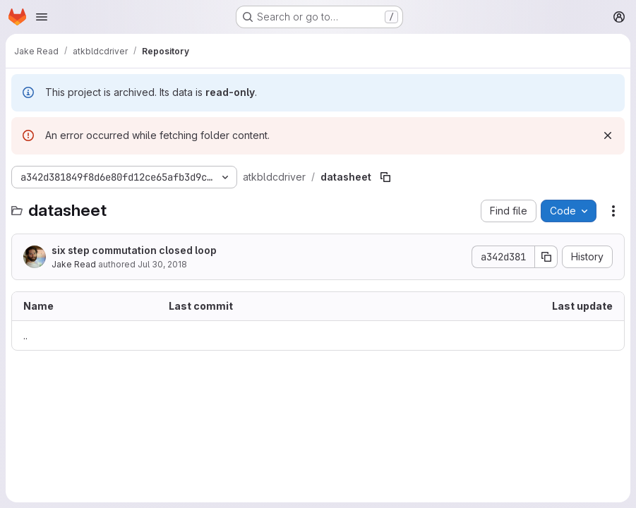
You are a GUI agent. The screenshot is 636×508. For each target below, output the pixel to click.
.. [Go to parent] (25, 335)
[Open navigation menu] (41, 17)
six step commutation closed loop (134, 250)
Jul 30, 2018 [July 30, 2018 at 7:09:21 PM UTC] (162, 264)
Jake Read (74, 264)
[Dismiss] (607, 135)
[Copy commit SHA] (546, 257)
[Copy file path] (385, 177)
